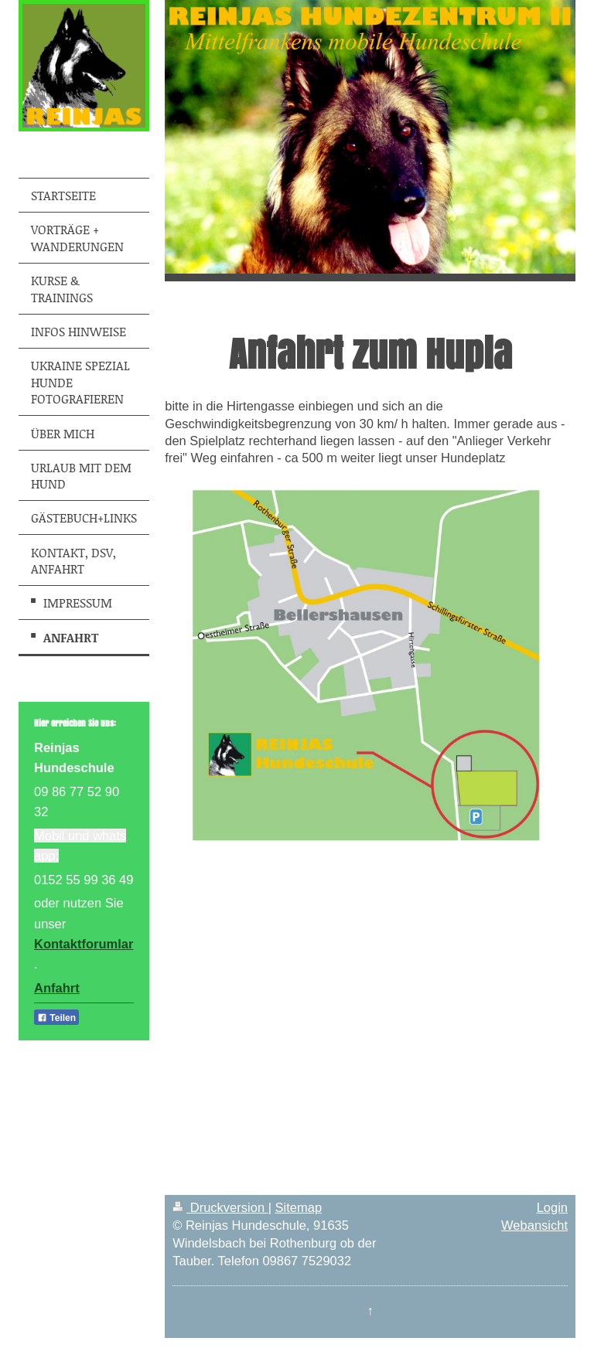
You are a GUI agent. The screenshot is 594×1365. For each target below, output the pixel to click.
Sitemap (299, 1207)
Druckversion (220, 1207)
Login (552, 1207)
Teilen (56, 1018)
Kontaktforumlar (83, 944)
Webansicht (534, 1225)
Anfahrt (57, 988)
